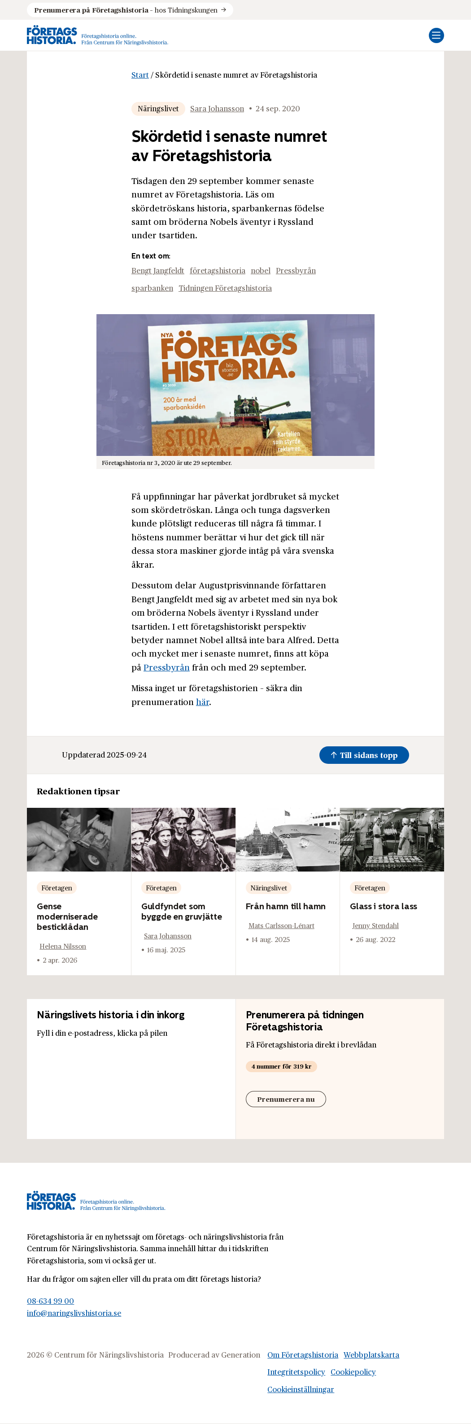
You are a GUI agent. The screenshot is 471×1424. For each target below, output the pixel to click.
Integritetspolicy (296, 1372)
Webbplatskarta (371, 1355)
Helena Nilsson (62, 946)
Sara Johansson (217, 108)
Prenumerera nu (286, 1099)
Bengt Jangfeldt (157, 270)
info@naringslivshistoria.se (74, 1313)
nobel (260, 270)
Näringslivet (158, 108)
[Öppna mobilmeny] (436, 35)
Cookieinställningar (300, 1389)
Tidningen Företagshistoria (225, 288)
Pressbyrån (296, 270)
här (202, 701)
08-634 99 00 (50, 1301)
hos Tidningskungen (125, 9)
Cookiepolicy (353, 1372)
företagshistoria (217, 270)
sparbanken (152, 288)
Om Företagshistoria (302, 1355)
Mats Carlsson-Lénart (281, 925)
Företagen (56, 887)
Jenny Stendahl (376, 925)
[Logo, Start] (98, 35)
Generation (240, 1355)
